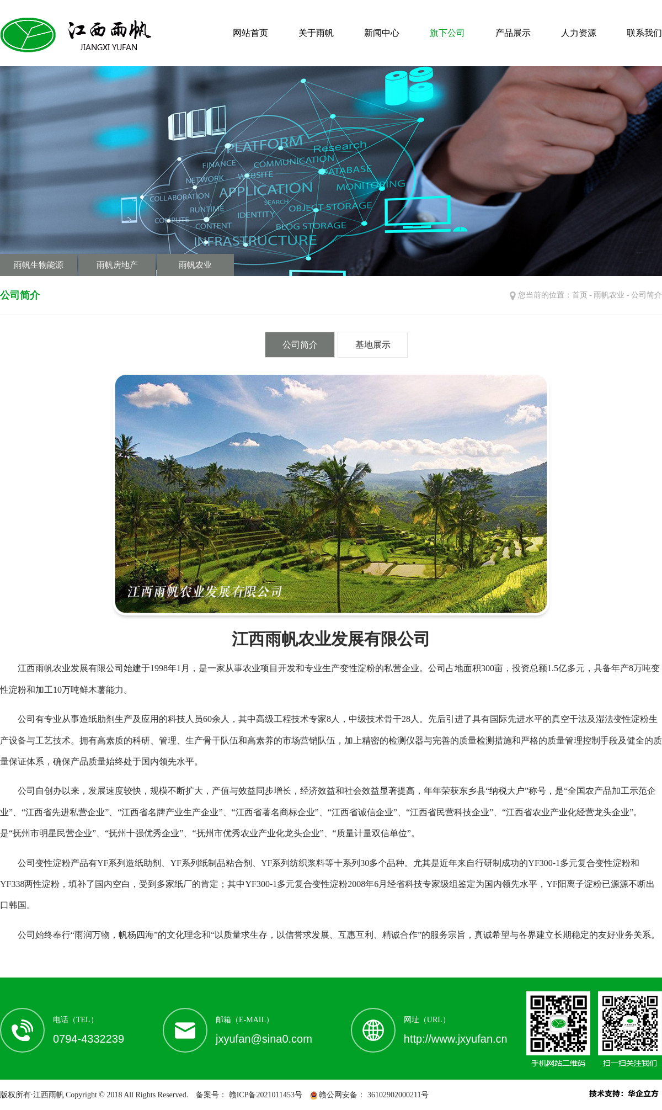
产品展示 (513, 33)
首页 (580, 295)
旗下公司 (447, 33)
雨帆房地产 (117, 265)
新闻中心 (381, 33)
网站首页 (250, 33)
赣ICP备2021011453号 (264, 1095)
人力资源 (578, 33)
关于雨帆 (316, 33)
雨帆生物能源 (38, 265)
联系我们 (644, 33)
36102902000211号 (397, 1095)
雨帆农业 (195, 265)
